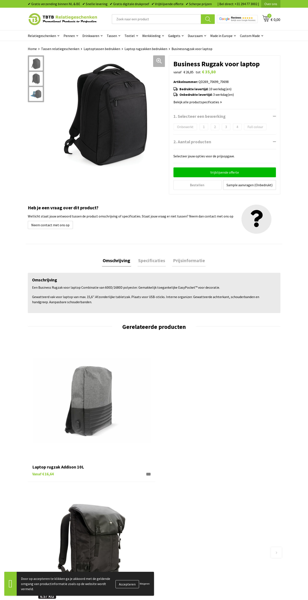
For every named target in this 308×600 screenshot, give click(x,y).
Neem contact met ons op (50, 224)
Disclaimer (229, 513)
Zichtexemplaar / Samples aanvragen (124, 520)
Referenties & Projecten (239, 501)
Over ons (270, 4)
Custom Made (250, 36)
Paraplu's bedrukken (174, 520)
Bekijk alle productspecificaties (197, 102)
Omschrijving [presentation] (118, 260)
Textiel (129, 36)
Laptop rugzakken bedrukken (145, 49)
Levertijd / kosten (109, 488)
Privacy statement (235, 507)
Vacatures (229, 488)
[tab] (118, 260)
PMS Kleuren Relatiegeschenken (120, 507)
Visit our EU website (236, 527)
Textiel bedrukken (172, 513)
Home (32, 49)
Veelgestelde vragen (111, 481)
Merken (164, 527)
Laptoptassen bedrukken (102, 49)
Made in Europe (221, 36)
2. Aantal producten (192, 141)
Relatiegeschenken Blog (240, 494)
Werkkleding (151, 36)
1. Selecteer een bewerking (199, 116)
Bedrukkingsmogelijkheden (117, 501)
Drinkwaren (90, 36)
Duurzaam (195, 36)
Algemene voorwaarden (239, 520)
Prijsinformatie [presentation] (187, 260)
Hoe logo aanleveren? (113, 513)
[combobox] (156, 19)
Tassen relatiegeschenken (60, 49)
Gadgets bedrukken (173, 501)
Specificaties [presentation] (151, 260)
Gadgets (174, 36)
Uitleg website (107, 494)
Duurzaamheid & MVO (112, 527)
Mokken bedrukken (173, 507)
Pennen (69, 36)
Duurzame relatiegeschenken (180, 494)
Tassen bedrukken (172, 488)
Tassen (112, 36)
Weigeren (145, 583)
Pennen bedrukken (173, 481)
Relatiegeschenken (42, 36)
